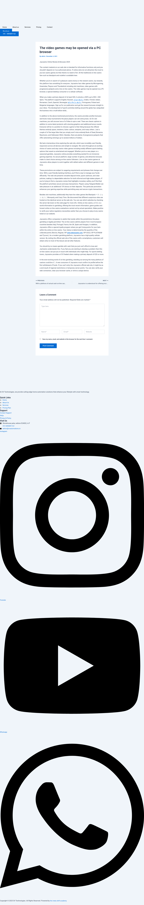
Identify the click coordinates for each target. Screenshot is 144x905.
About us (16, 27)
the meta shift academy (59, 901)
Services (28, 27)
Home (4, 27)
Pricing (39, 27)
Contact (51, 27)
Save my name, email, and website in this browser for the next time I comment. (67, 339)
